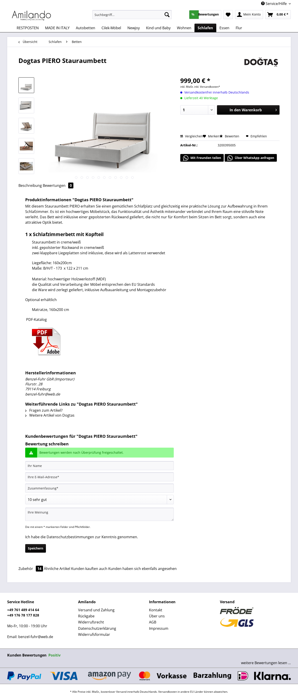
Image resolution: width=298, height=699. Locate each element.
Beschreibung (30, 185)
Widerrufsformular (94, 634)
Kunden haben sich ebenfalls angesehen (142, 568)
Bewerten (229, 136)
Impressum (158, 628)
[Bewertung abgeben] (99, 499)
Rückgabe (86, 616)
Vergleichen (191, 136)
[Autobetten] (85, 28)
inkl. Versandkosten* (207, 87)
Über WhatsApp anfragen (250, 158)
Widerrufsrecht (91, 622)
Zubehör (31, 568)
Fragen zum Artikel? (44, 410)
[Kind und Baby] (158, 28)
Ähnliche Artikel (57, 568)
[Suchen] (167, 14)
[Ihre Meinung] (99, 514)
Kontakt (155, 609)
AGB (152, 622)
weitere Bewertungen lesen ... (266, 662)
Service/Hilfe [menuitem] (274, 3)
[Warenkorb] (278, 14)
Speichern (35, 548)
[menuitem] (132, 16)
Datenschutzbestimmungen (70, 536)
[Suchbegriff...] (132, 14)
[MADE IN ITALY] (57, 28)
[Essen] (224, 28)
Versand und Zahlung (96, 609)
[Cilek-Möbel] (111, 28)
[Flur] (239, 28)
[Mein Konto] (249, 14)
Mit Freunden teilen (202, 158)
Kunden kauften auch (89, 568)
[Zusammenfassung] (99, 488)
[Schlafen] (205, 28)
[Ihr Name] (99, 465)
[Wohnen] (184, 28)
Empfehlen (256, 136)
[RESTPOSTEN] (28, 28)
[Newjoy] (133, 28)
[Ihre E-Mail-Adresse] (99, 476)
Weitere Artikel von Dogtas (49, 415)
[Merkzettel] (228, 14)
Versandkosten (167, 692)
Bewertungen (58, 185)
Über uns (157, 616)
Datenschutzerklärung (97, 628)
